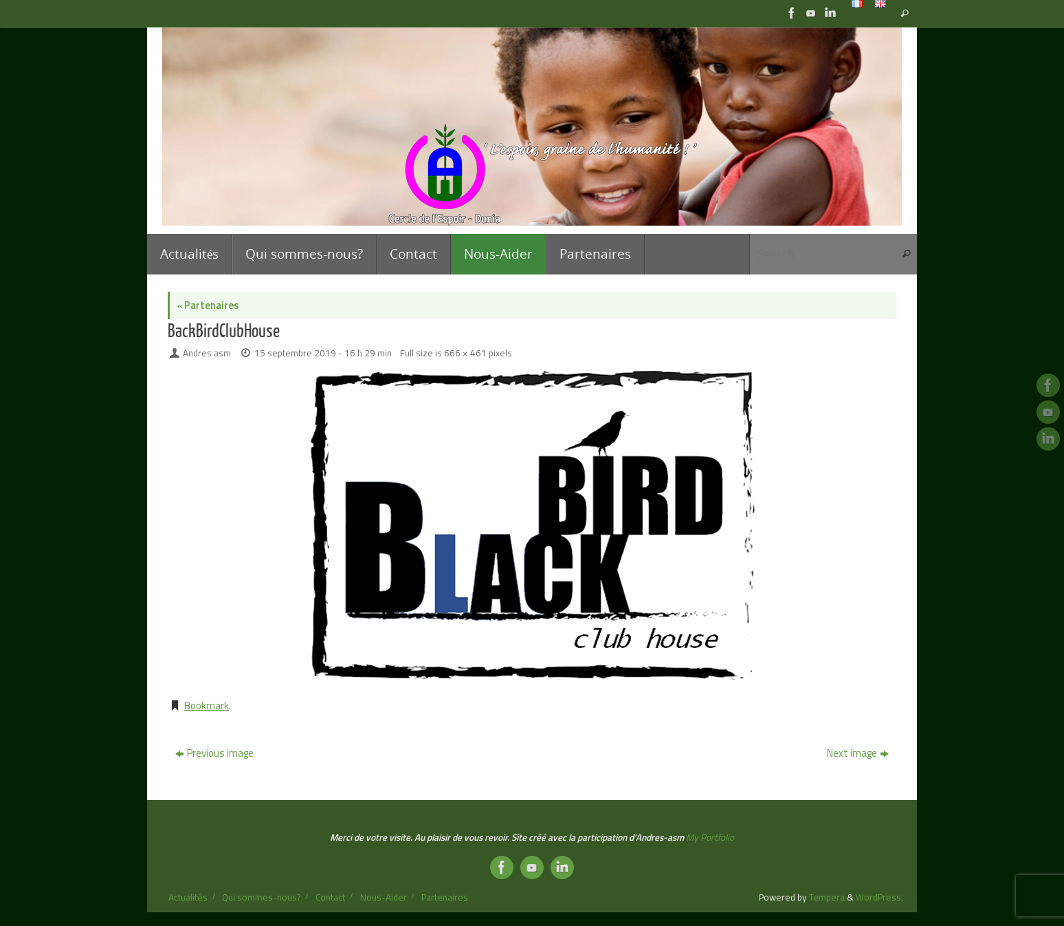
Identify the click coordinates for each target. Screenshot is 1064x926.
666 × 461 (465, 353)
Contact (330, 897)
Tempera (827, 897)
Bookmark (206, 705)
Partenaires (208, 305)
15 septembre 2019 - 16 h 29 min (323, 353)
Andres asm (207, 353)
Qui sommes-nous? (261, 897)
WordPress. (879, 897)
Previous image (214, 753)
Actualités (188, 897)
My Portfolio (710, 837)
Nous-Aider (383, 897)
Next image (858, 753)
